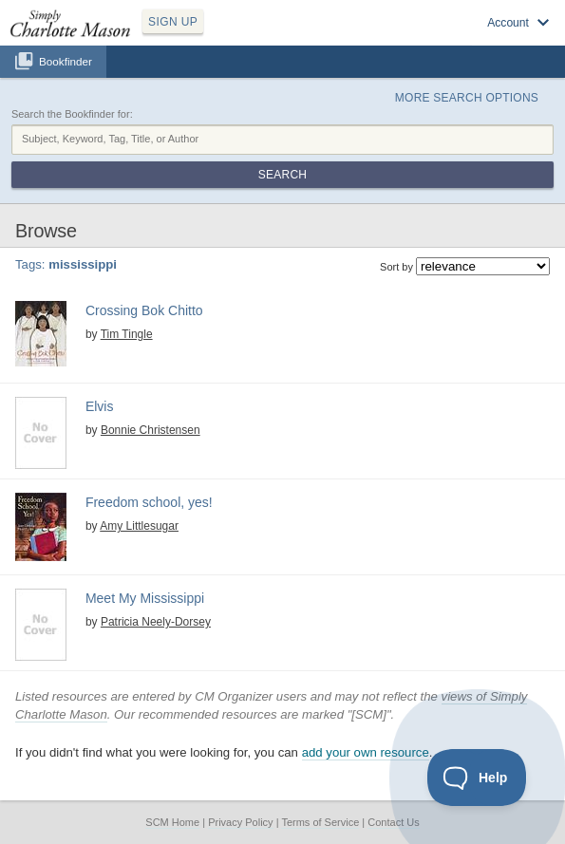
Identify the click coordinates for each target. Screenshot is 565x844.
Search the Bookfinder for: (72, 114)
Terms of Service (320, 822)
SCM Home (172, 822)
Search (282, 174)
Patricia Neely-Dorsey (156, 621)
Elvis (99, 406)
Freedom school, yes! (149, 502)
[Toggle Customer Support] (477, 777)
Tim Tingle (127, 334)
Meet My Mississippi (144, 598)
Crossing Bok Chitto (144, 310)
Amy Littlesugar (139, 526)
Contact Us (393, 822)
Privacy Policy (240, 822)
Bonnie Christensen (150, 430)
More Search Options (466, 97)
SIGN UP (173, 21)
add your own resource (365, 752)
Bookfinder (65, 61)
